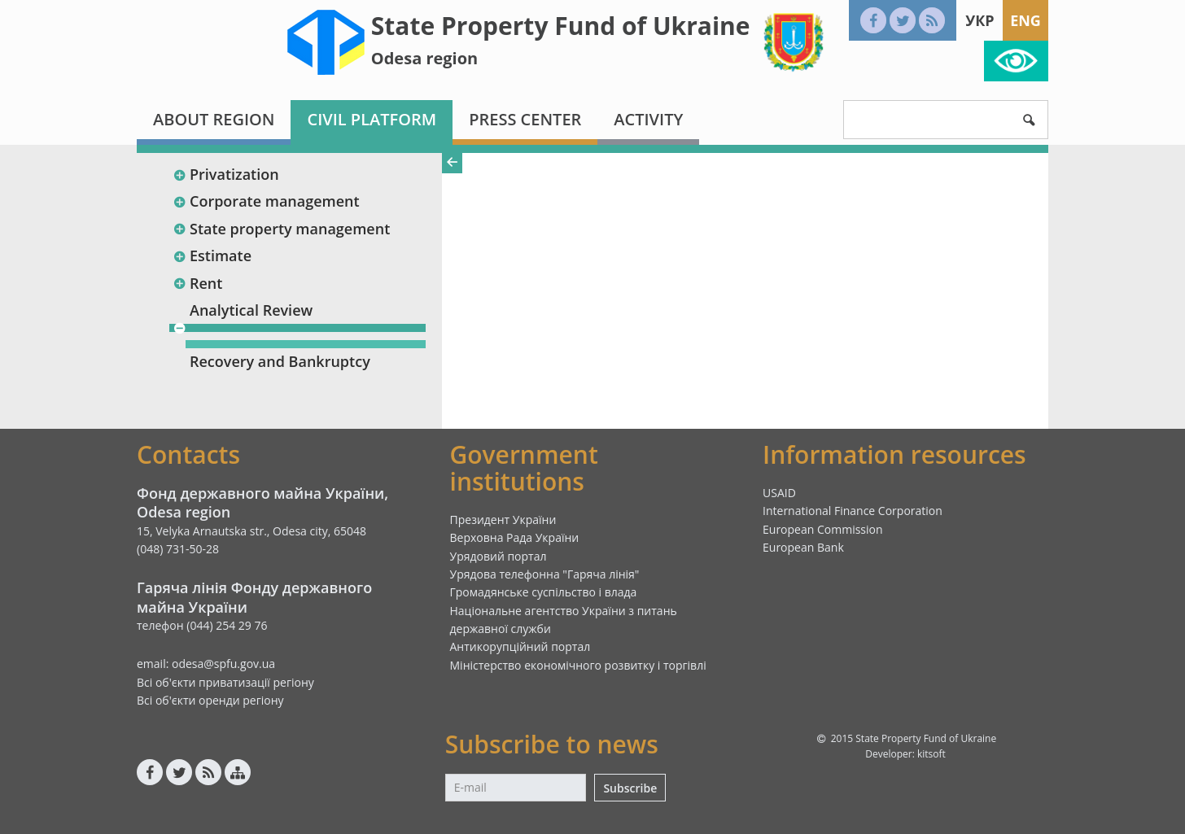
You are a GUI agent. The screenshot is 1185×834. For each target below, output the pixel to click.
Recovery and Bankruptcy (280, 361)
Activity (648, 119)
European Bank (803, 547)
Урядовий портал (498, 556)
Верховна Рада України (514, 537)
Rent (197, 283)
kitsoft (931, 754)
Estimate (212, 255)
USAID (779, 492)
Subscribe (630, 788)
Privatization (226, 174)
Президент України (503, 519)
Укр (979, 20)
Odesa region (424, 58)
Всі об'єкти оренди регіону (210, 700)
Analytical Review (251, 310)
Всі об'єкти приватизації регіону (225, 682)
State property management (281, 228)
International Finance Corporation (852, 510)
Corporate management (266, 201)
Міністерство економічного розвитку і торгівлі (578, 665)
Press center (525, 119)
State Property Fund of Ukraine (560, 25)
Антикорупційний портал (520, 646)
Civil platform (371, 119)
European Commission (823, 529)
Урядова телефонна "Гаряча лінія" (545, 574)
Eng (1025, 20)
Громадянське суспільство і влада (543, 592)
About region (213, 119)
